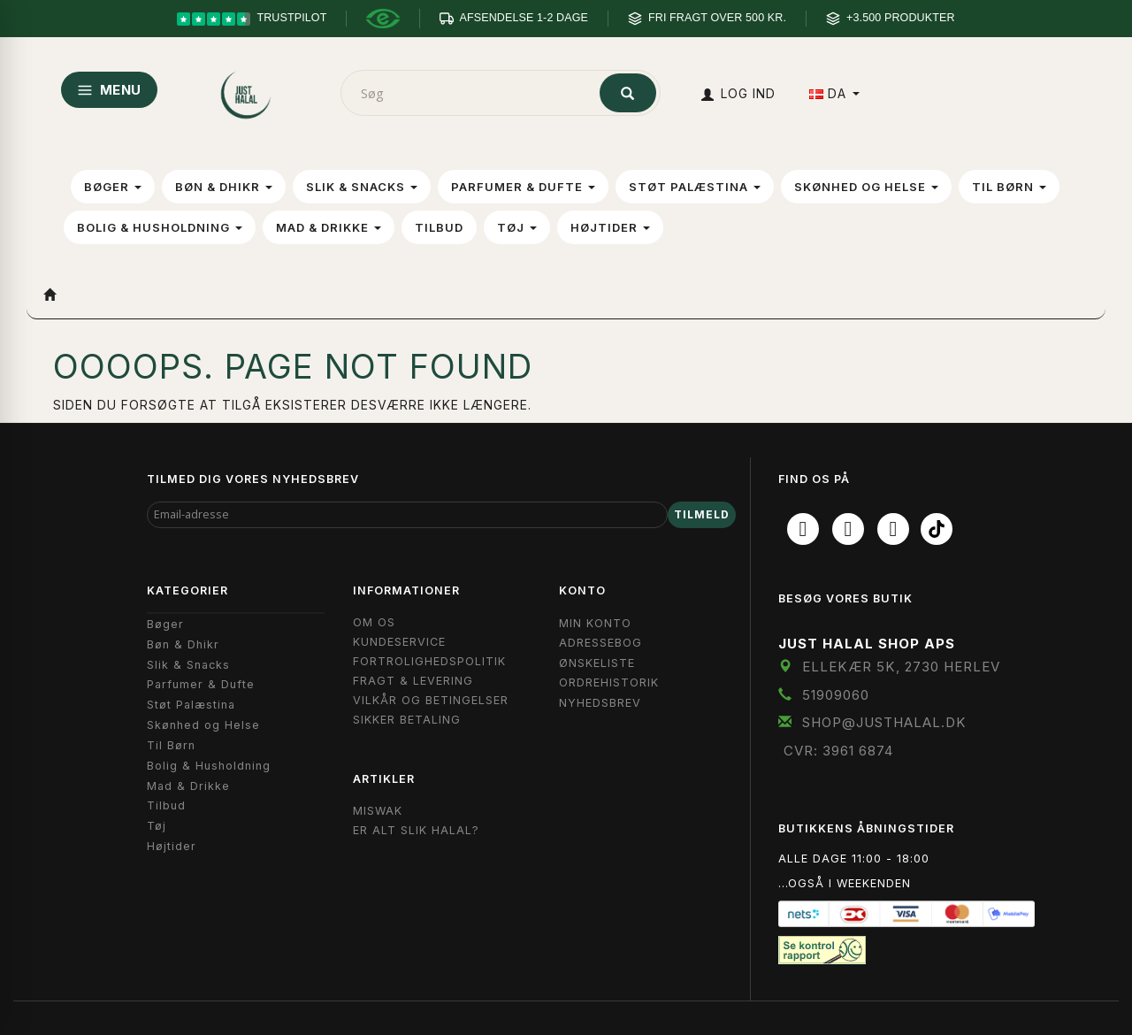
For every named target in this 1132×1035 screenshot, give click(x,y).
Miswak (377, 810)
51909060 (835, 694)
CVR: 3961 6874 (838, 750)
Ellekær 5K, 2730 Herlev (901, 666)
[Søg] (628, 92)
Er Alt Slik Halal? (416, 830)
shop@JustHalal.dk (884, 722)
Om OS (374, 622)
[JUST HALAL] (246, 91)
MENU (109, 89)
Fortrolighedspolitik (429, 661)
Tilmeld (702, 514)
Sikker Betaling (407, 719)
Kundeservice (399, 641)
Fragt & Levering (413, 680)
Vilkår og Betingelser (431, 700)
